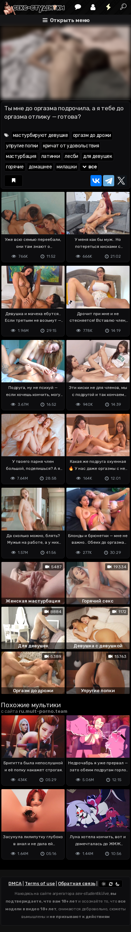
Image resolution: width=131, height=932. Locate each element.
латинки (50, 156)
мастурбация (21, 156)
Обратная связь (76, 883)
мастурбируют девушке (40, 135)
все (89, 167)
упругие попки (22, 146)
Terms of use (40, 883)
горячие (15, 167)
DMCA (15, 883)
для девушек (97, 156)
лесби (71, 156)
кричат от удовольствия (71, 146)
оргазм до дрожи (92, 135)
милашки (67, 167)
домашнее (40, 167)
